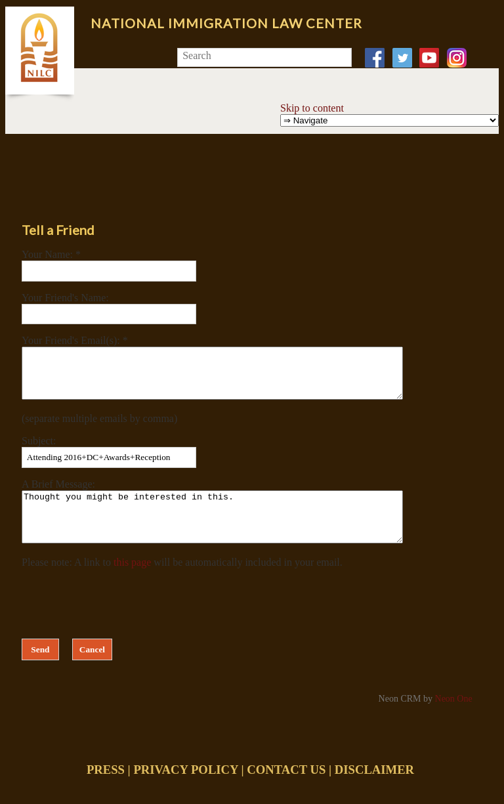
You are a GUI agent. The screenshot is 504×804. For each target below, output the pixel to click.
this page (132, 581)
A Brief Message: (58, 493)
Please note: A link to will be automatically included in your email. (182, 581)
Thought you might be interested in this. (235, 531)
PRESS (106, 789)
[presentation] (121, 620)
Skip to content (312, 108)
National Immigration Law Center (226, 23)
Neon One (453, 718)
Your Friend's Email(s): (72, 340)
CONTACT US (286, 789)
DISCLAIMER (374, 789)
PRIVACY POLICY (185, 789)
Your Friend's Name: (65, 297)
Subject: (39, 450)
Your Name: (48, 254)
